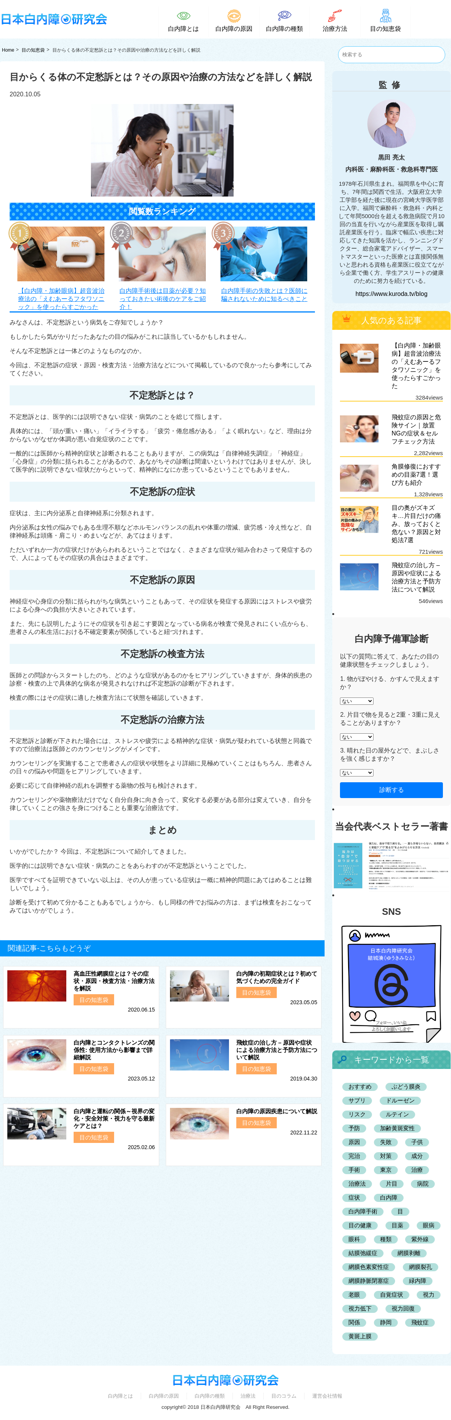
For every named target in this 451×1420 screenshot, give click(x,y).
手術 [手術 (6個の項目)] (354, 1169)
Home (8, 50)
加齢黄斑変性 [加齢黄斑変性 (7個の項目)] (397, 1128)
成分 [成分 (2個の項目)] (417, 1156)
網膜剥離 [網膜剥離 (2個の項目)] (409, 1253)
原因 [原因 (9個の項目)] (354, 1142)
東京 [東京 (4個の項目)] (386, 1169)
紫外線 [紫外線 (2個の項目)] (420, 1239)
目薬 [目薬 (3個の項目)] (397, 1225)
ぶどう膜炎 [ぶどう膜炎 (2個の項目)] (406, 1086)
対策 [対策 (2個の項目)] (386, 1156)
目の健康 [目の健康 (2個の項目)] (360, 1225)
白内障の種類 (210, 1396)
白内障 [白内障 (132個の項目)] (388, 1197)
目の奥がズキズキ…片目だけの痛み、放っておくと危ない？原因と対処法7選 (416, 523)
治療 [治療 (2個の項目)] (417, 1169)
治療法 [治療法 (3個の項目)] (357, 1183)
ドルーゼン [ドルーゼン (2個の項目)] (400, 1100)
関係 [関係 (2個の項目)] (354, 1322)
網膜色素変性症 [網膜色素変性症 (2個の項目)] (368, 1267)
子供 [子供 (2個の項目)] (417, 1142)
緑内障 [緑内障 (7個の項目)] (417, 1280)
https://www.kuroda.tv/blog (391, 294)
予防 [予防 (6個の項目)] (354, 1128)
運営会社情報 (327, 1396)
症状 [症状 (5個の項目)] (354, 1197)
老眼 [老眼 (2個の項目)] (354, 1294)
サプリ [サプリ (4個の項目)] (357, 1100)
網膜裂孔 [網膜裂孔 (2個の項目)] (420, 1267)
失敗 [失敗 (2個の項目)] (386, 1142)
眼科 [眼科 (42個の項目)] (354, 1239)
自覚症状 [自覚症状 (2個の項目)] (391, 1294)
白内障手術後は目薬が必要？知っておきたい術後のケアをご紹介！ (162, 298)
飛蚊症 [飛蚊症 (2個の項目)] (420, 1322)
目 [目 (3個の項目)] (400, 1211)
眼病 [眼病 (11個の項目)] (428, 1225)
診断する (391, 789)
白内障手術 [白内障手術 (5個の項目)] (362, 1211)
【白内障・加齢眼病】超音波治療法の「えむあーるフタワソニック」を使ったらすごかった (61, 298)
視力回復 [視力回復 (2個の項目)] (403, 1308)
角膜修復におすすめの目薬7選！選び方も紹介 (416, 474)
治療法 (248, 1396)
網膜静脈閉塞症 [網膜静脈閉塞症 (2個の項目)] (368, 1280)
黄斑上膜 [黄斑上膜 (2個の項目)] (360, 1336)
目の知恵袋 (33, 50)
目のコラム (283, 1396)
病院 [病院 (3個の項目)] (423, 1183)
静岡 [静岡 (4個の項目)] (386, 1322)
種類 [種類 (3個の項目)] (386, 1239)
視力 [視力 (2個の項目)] (428, 1294)
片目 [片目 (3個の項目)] (391, 1183)
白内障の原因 (164, 1396)
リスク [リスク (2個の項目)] (357, 1114)
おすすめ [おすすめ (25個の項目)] (360, 1086)
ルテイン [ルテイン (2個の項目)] (397, 1114)
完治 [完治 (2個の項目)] (354, 1156)
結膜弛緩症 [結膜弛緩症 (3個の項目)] (362, 1253)
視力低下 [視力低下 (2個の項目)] (360, 1308)
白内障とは (120, 1396)
